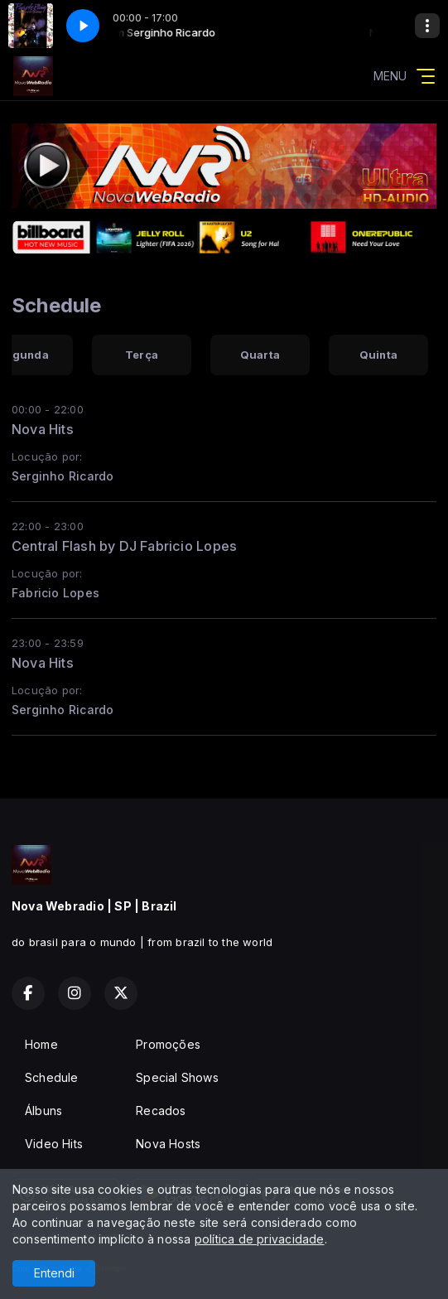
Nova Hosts (168, 1144)
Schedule (52, 1077)
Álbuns (43, 1110)
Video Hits (54, 1144)
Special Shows (177, 1077)
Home (41, 1044)
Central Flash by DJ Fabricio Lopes (124, 546)
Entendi (54, 1273)
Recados (160, 1110)
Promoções (168, 1044)
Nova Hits (43, 429)
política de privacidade (260, 1239)
